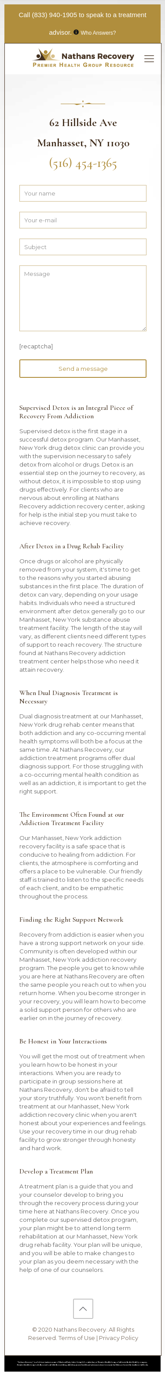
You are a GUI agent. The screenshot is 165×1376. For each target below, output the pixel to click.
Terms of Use (77, 1337)
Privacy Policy (118, 1337)
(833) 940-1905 (54, 14)
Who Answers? (98, 33)
